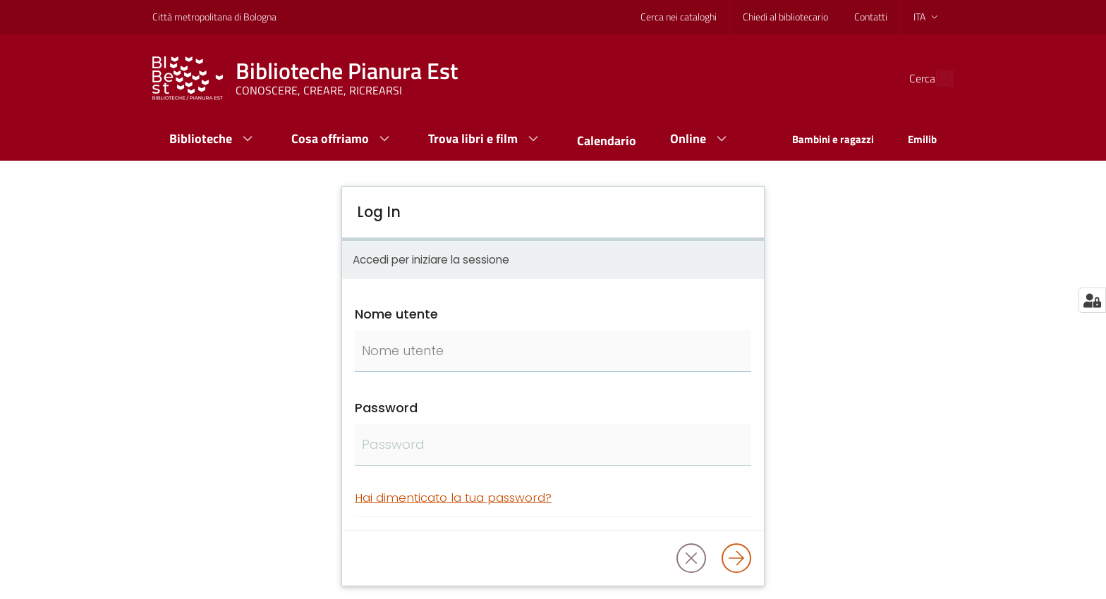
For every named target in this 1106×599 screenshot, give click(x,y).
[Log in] (736, 558)
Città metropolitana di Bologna (214, 16)
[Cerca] (937, 78)
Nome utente (396, 314)
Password (386, 407)
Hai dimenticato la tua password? (453, 497)
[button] (691, 558)
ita (927, 16)
